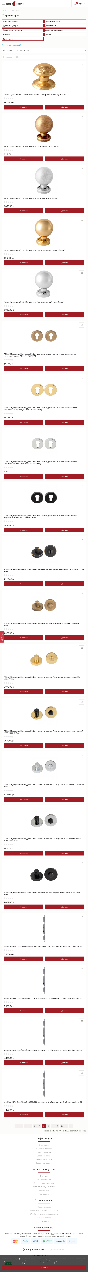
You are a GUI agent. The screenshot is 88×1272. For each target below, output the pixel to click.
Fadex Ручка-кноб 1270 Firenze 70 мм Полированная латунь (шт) (35, 94)
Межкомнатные (44, 1180)
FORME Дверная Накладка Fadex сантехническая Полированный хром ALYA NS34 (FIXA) (44, 786)
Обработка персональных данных (44, 1214)
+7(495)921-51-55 (33, 1249)
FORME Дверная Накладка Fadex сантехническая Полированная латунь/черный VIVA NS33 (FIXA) (43, 732)
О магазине (44, 1145)
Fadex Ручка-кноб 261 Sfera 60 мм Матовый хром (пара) (31, 198)
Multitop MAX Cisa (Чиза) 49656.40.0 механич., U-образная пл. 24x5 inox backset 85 (43, 998)
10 (53, 1126)
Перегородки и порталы (44, 1183)
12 (62, 1126)
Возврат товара (44, 1218)
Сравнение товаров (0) (11, 45)
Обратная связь (44, 1207)
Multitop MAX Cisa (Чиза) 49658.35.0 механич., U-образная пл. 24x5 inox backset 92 (43, 1102)
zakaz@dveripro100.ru (55, 1249)
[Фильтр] (2, 636)
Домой (4, 10)
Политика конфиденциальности (44, 1211)
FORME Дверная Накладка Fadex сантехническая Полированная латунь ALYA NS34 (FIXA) (42, 678)
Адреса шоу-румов (44, 1159)
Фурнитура (15, 10)
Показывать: (7, 57)
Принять (44, 1267)
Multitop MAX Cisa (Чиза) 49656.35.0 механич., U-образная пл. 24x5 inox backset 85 (43, 946)
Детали (64, 107)
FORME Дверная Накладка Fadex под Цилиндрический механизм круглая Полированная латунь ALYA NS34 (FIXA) (40, 409)
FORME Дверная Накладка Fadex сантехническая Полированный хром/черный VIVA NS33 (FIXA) (43, 840)
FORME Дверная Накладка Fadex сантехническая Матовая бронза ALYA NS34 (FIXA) (41, 624)
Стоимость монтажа (44, 1152)
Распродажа (44, 1194)
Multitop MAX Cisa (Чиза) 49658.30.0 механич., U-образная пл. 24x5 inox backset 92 (43, 1050)
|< (16, 1126)
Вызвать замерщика (44, 1163)
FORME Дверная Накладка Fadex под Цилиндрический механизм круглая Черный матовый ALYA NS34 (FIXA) (40, 516)
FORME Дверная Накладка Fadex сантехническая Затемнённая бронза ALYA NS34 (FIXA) (44, 570)
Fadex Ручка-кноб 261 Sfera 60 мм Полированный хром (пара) (34, 302)
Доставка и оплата (44, 1149)
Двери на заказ (44, 1156)
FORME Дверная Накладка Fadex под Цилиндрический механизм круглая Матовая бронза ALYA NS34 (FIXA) (40, 355)
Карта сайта (44, 1221)
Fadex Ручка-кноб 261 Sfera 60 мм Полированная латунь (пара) (34, 250)
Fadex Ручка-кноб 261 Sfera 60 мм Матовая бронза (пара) (31, 146)
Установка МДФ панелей (44, 1187)
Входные (44, 1176)
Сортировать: (8, 50)
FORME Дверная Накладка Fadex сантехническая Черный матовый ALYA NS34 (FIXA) (42, 893)
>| (71, 1126)
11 (57, 1126)
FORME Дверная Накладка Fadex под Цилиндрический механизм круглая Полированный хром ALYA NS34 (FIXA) (40, 463)
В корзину (23, 107)
